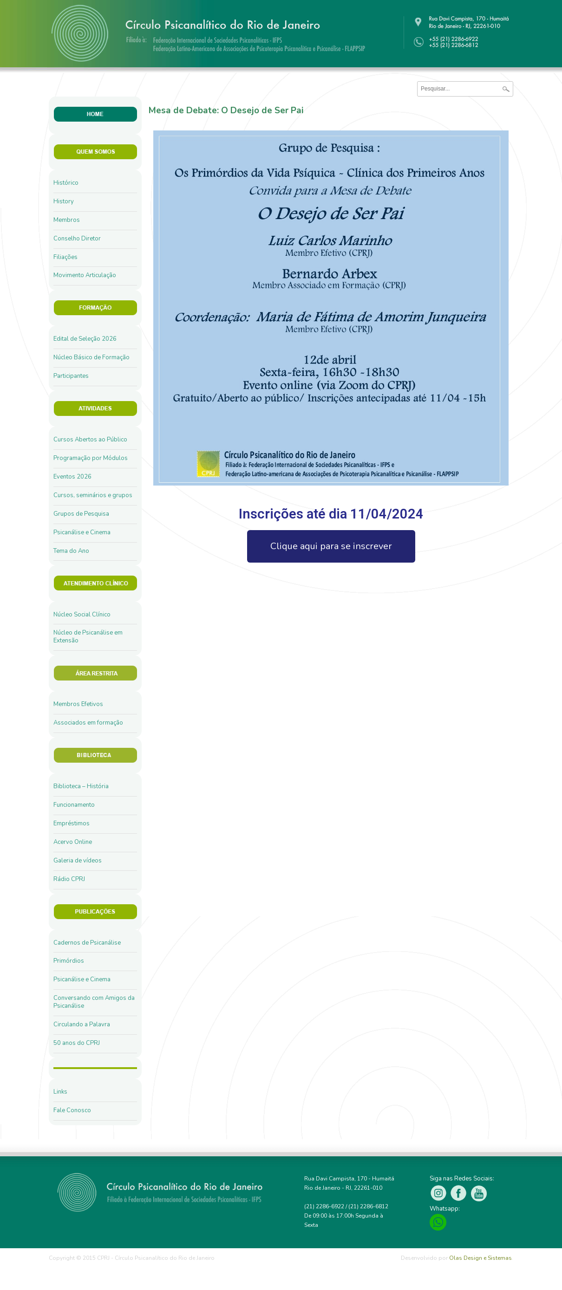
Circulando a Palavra (81, 1024)
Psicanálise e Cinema (82, 532)
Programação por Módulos (90, 458)
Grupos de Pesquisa (81, 514)
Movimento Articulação (84, 275)
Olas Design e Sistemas (480, 1258)
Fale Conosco (72, 1110)
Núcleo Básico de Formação (91, 357)
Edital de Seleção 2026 (85, 339)
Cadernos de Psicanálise (87, 943)
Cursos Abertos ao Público (90, 439)
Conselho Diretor (77, 238)
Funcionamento (74, 805)
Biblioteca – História (81, 786)
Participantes (71, 376)
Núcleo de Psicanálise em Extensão (88, 637)
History (63, 201)
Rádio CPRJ (69, 879)
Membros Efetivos (78, 704)
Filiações (65, 257)
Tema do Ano (71, 551)
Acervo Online (72, 842)
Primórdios (68, 961)
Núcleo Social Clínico (82, 614)
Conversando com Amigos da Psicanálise (94, 1002)
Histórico (65, 183)
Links (60, 1092)
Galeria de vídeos (77, 860)
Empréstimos (71, 823)
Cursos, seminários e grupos (92, 495)
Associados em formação (88, 723)
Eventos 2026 (72, 477)
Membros (66, 220)
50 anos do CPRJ (76, 1043)
